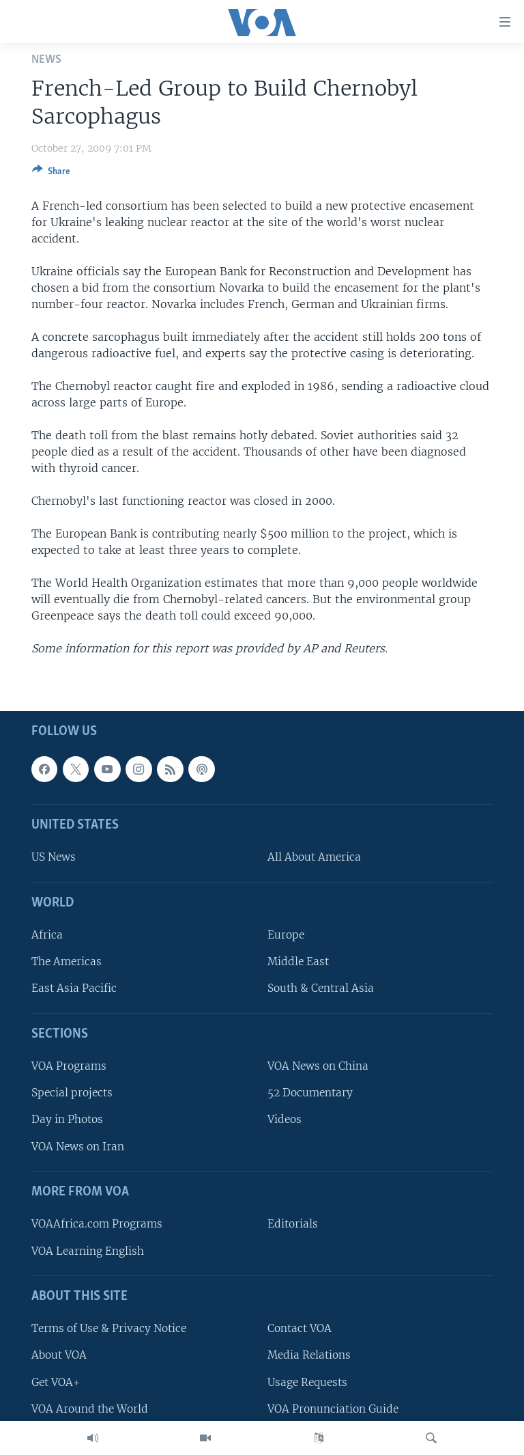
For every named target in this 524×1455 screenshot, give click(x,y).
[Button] (51, 173)
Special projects (72, 1093)
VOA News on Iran (77, 1146)
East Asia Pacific (74, 988)
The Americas (66, 962)
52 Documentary (310, 1093)
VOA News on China (317, 1065)
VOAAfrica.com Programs (96, 1224)
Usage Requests (307, 1382)
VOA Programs (68, 1065)
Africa (47, 934)
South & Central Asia (320, 988)
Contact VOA (299, 1328)
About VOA (59, 1355)
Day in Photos (67, 1119)
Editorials (292, 1224)
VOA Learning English (87, 1251)
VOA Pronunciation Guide (332, 1408)
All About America (314, 857)
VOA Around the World (89, 1408)
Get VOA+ (55, 1382)
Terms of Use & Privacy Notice (108, 1328)
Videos (284, 1119)
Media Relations (309, 1355)
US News (53, 857)
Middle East (298, 962)
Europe (285, 934)
